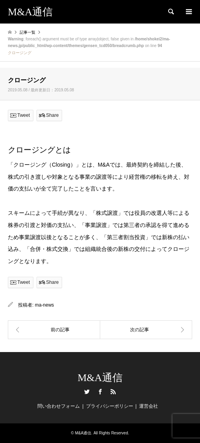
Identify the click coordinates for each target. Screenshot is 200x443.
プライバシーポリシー (109, 406)
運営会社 (148, 406)
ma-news (44, 305)
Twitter (87, 391)
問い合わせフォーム (58, 406)
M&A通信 (99, 377)
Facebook (100, 391)
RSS (113, 391)
